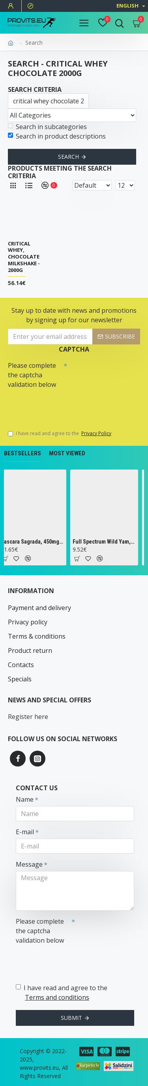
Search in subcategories (47, 126)
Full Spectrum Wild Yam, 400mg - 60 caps (106, 541)
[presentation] (63, 405)
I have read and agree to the (60, 433)
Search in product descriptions (57, 136)
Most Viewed (67, 453)
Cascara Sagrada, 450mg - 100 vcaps (34, 541)
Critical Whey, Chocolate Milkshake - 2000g (24, 257)
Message (29, 864)
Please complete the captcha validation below (32, 375)
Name (25, 799)
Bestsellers (22, 453)
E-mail (25, 831)
